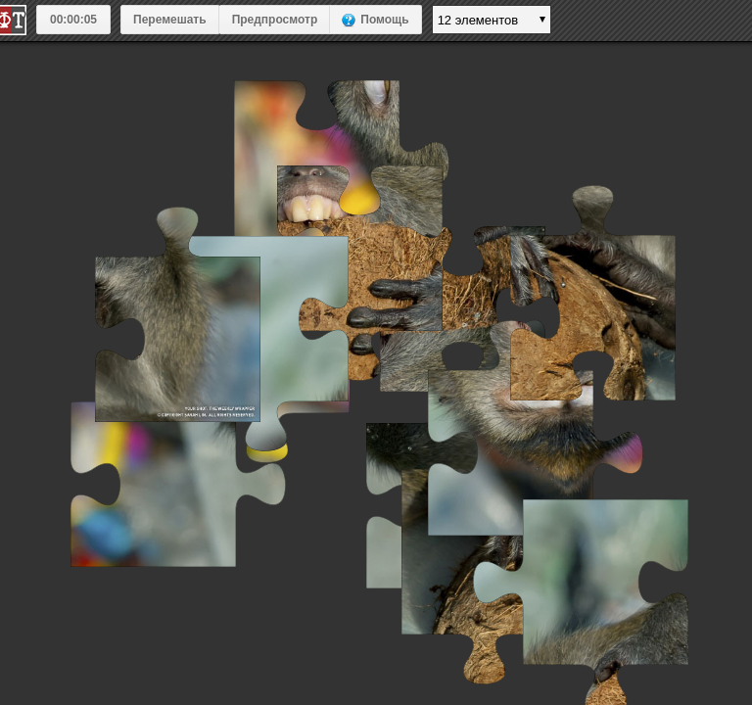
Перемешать (170, 19)
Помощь (384, 19)
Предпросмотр (275, 19)
